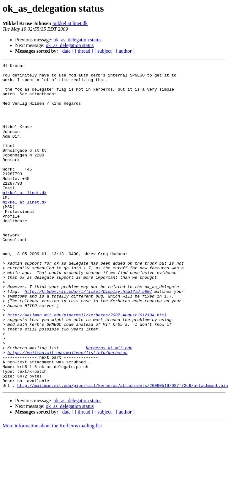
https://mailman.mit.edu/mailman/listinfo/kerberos (68, 411)
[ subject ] (105, 51)
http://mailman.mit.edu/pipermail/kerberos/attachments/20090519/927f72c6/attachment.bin (122, 450)
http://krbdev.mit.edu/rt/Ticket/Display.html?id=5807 (88, 337)
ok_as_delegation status (77, 39)
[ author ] (125, 51)
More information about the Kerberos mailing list (52, 490)
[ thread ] (84, 51)
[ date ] (66, 51)
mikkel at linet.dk (70, 23)
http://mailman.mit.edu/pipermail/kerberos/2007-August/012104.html (87, 365)
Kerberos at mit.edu (109, 405)
